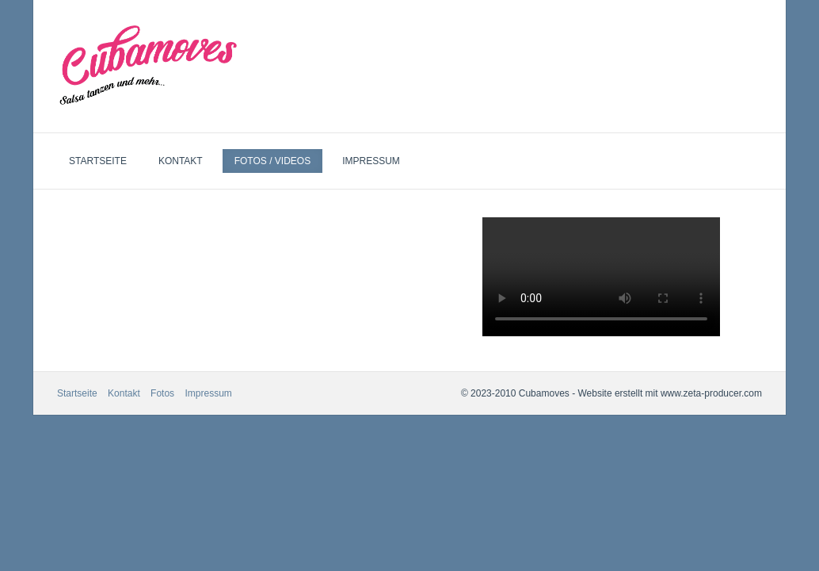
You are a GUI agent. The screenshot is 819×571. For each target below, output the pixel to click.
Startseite (98, 161)
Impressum (371, 161)
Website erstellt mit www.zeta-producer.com (669, 393)
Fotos (162, 393)
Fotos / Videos (272, 161)
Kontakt (180, 161)
